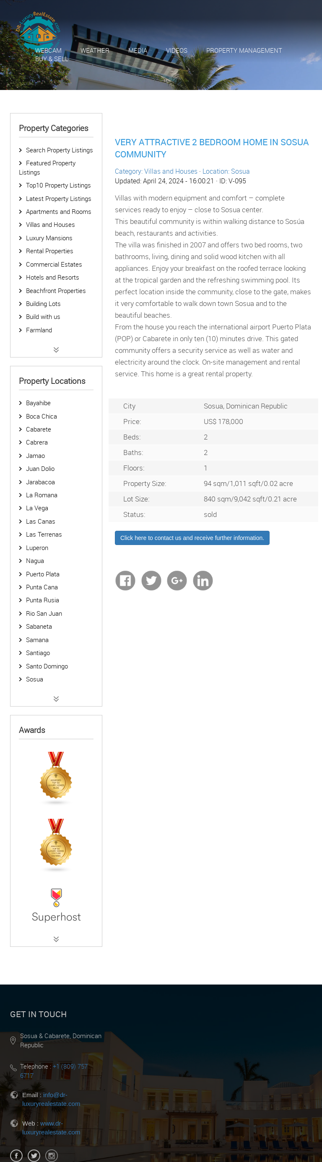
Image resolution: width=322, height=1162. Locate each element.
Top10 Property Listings (58, 185)
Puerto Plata (43, 574)
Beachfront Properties (56, 290)
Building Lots (43, 303)
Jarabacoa (40, 482)
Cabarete (38, 429)
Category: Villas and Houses (156, 171)
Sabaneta (39, 626)
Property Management (244, 50)
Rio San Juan (44, 613)
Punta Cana (42, 587)
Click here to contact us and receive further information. (192, 538)
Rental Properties (49, 251)
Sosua (34, 679)
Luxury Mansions (49, 238)
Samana (37, 639)
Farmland (39, 330)
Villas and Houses (50, 224)
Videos (176, 50)
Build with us (43, 316)
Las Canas (40, 521)
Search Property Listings (59, 150)
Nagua (35, 560)
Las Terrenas (44, 534)
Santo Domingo (47, 666)
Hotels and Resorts (52, 277)
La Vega (37, 508)
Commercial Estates (54, 264)
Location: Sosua (226, 171)
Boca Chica (41, 416)
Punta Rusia (42, 600)
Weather (94, 50)
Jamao (35, 455)
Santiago (38, 652)
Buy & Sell (51, 58)
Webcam (48, 50)
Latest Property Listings (58, 198)
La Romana (41, 495)
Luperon (37, 547)
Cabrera (37, 442)
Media (137, 50)
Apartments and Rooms (58, 211)
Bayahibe (38, 402)
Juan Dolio (40, 468)
